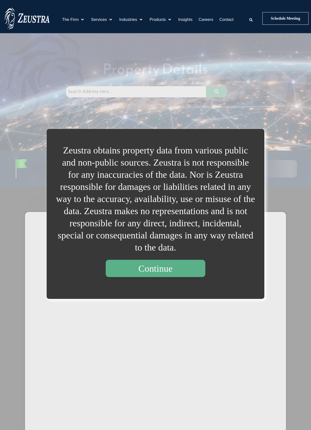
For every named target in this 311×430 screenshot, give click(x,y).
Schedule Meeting (285, 18)
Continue (155, 268)
